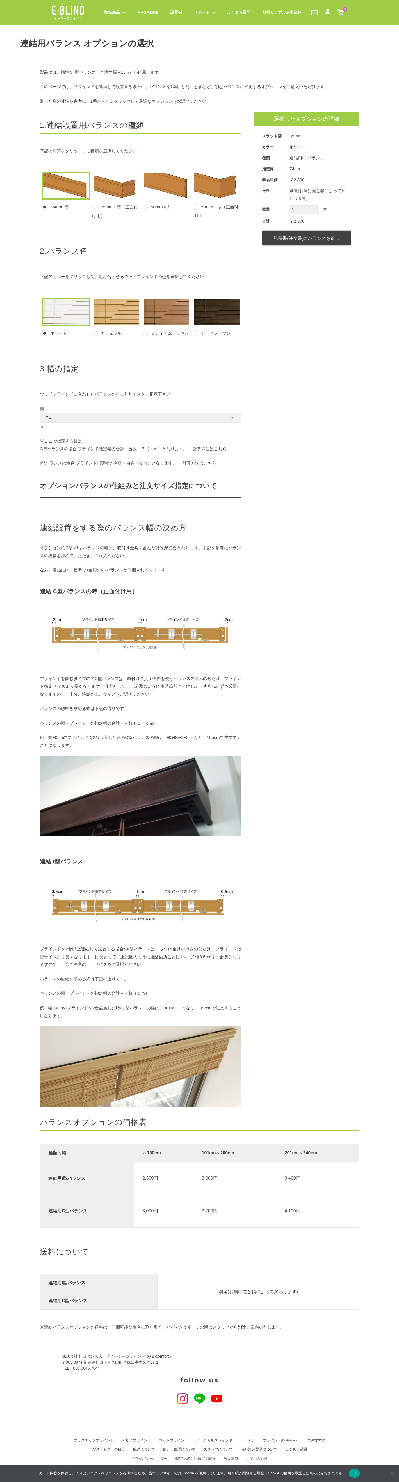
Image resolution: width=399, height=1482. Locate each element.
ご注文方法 (316, 1440)
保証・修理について (179, 1449)
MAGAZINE (147, 12)
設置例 (176, 12)
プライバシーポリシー (149, 1459)
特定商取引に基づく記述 (195, 1459)
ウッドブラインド (173, 1440)
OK (354, 1473)
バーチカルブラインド (214, 1440)
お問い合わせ (257, 1459)
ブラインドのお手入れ (281, 1440)
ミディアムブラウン (166, 317)
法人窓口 (231, 1459)
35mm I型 (66, 191)
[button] (314, 12)
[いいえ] (392, 1473)
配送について (144, 1449)
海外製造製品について (259, 1449)
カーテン (247, 1440)
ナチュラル (116, 317)
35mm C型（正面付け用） (116, 195)
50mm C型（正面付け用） (217, 195)
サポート (201, 12)
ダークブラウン (217, 317)
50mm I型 (166, 191)
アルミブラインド (136, 1440)
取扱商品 (112, 12)
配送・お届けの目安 (108, 1449)
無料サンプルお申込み (282, 12)
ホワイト (66, 317)
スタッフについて (218, 1449)
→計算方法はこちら (207, 448)
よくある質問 (238, 12)
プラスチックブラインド (94, 1440)
